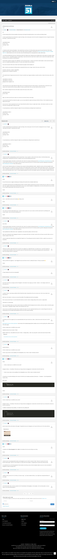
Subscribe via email (27, 29)
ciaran (5, 176)
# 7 (17, 254)
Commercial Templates (12, 29)
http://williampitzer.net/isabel (8, 163)
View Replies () (51, 23)
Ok (54, 553)
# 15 (17, 422)
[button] (53, 2)
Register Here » (44, 500)
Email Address (42, 522)
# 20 (17, 492)
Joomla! (18, 548)
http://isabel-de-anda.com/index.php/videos (10, 323)
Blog (3, 521)
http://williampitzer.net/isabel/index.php (45, 226)
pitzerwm (5, 29)
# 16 (17, 442)
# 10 (17, 287)
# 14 (17, 394)
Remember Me (6, 505)
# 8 (17, 266)
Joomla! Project (34, 547)
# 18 (17, 471)
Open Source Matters (41, 547)
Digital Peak (23, 521)
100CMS (22, 522)
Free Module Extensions (6, 524)
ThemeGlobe (23, 526)
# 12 (17, 341)
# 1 (17, 151)
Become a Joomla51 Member (7, 526)
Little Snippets (24, 524)
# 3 (17, 193)
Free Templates (5, 522)
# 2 (17, 173)
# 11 (17, 313)
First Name (41, 525)
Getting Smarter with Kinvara (8, 26)
